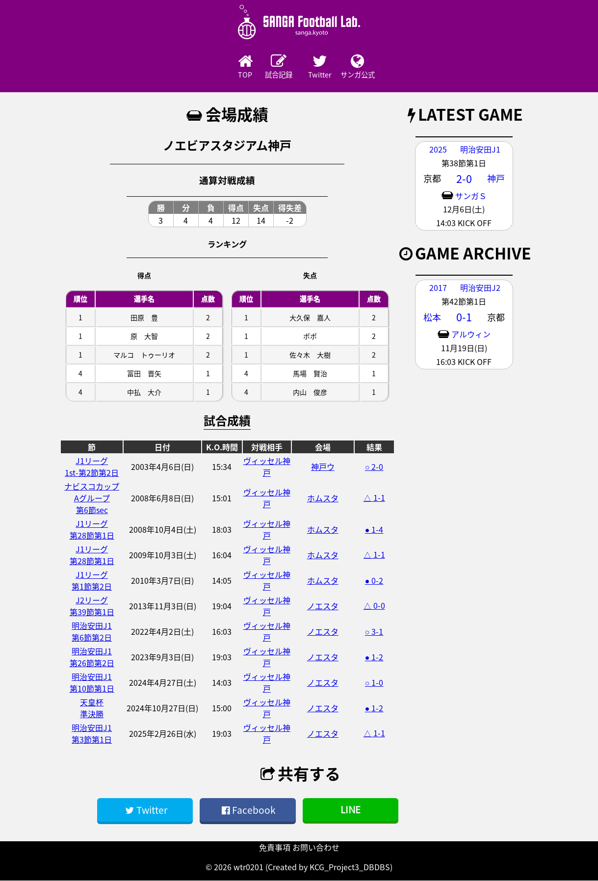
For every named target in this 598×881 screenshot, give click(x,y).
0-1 (464, 317)
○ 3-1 (374, 632)
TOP (218, 67)
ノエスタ (322, 606)
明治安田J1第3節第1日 (92, 734)
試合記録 (272, 67)
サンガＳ (471, 196)
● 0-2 (374, 581)
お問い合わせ (315, 848)
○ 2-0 (374, 467)
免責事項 (274, 848)
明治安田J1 (480, 149)
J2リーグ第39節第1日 (92, 606)
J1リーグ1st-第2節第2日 (92, 467)
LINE (350, 810)
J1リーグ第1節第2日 (92, 581)
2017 (438, 288)
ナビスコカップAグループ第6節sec (91, 498)
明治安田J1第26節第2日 (92, 657)
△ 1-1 (374, 498)
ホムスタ (322, 498)
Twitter (326, 67)
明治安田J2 (480, 288)
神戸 (496, 178)
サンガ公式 (380, 67)
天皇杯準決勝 (92, 708)
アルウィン (471, 334)
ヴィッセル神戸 (266, 467)
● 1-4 (374, 530)
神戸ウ (323, 467)
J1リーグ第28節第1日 (92, 530)
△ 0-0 (374, 606)
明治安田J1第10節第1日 (92, 683)
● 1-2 (374, 657)
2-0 (464, 179)
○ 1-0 (374, 683)
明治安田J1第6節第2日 (92, 632)
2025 (438, 149)
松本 (432, 317)
